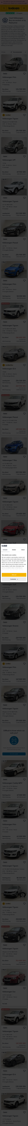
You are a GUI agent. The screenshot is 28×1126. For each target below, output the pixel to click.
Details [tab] (14, 549)
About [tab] (23, 549)
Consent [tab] (5, 549)
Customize (14, 579)
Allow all (14, 574)
